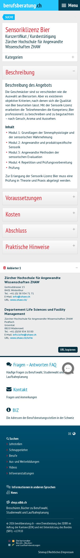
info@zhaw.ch (21, 296)
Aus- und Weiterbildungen (24, 462)
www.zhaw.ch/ (18, 299)
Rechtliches (54, 552)
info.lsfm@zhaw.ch (24, 334)
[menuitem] (72, 434)
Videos (13, 467)
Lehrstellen (15, 444)
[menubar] (69, 5)
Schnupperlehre (18, 450)
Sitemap (42, 552)
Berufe (13, 456)
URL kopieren (68, 350)
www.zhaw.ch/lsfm (21, 337)
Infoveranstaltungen (21, 473)
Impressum (68, 552)
